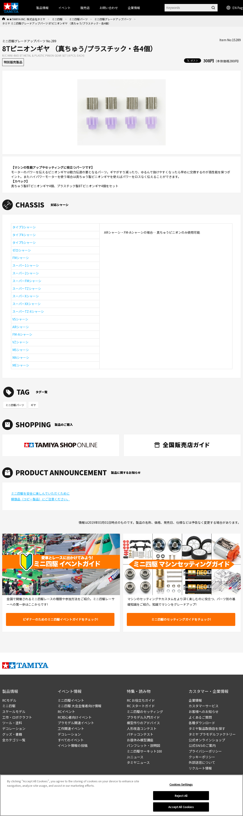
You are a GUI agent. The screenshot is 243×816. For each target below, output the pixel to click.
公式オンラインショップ (207, 740)
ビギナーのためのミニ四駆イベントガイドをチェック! (60, 619)
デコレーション (13, 728)
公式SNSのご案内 (202, 745)
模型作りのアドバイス (143, 722)
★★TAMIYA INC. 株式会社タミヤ (26, 19)
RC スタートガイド (141, 705)
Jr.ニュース (135, 757)
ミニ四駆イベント (71, 700)
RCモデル (9, 700)
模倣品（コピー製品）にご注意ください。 (40, 499)
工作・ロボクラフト (17, 717)
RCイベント (66, 711)
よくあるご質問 (200, 717)
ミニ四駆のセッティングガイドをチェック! (181, 619)
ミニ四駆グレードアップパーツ (112, 19)
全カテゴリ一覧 (13, 740)
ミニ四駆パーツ (78, 19)
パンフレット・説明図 (143, 745)
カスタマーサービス (203, 705)
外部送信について (202, 762)
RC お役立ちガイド (141, 700)
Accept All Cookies (181, 808)
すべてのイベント (71, 740)
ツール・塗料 (12, 722)
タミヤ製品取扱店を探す (207, 728)
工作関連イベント (71, 728)
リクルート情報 (200, 768)
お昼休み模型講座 (140, 740)
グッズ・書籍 (12, 734)
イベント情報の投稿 (72, 745)
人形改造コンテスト (142, 728)
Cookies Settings (181, 786)
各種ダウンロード (202, 722)
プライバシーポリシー (205, 751)
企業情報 (195, 700)
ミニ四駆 (57, 19)
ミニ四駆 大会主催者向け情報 (79, 705)
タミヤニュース (138, 762)
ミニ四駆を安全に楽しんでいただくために (40, 493)
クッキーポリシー (202, 757)
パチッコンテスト (140, 734)
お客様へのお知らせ (203, 711)
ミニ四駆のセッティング (145, 711)
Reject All (181, 797)
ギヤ (33, 405)
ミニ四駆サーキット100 (144, 751)
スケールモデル (13, 711)
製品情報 (42, 8)
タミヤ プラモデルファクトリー (212, 734)
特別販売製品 (13, 62)
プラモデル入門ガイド (143, 717)
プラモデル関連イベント (76, 722)
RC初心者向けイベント (75, 717)
